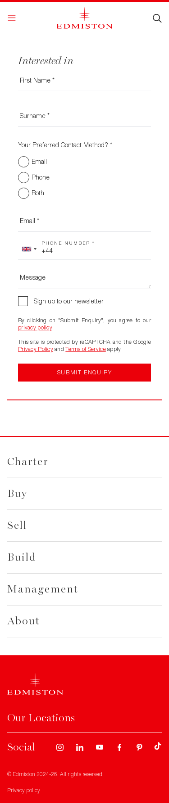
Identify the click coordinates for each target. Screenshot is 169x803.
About (23, 620)
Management (42, 589)
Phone (41, 177)
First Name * (37, 80)
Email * (29, 220)
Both (38, 193)
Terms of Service (85, 349)
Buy (17, 493)
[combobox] (28, 249)
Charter (27, 461)
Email (39, 161)
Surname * (35, 115)
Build (21, 557)
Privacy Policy (35, 349)
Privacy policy (23, 790)
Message (33, 277)
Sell (17, 525)
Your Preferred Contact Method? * (65, 145)
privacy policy (35, 327)
